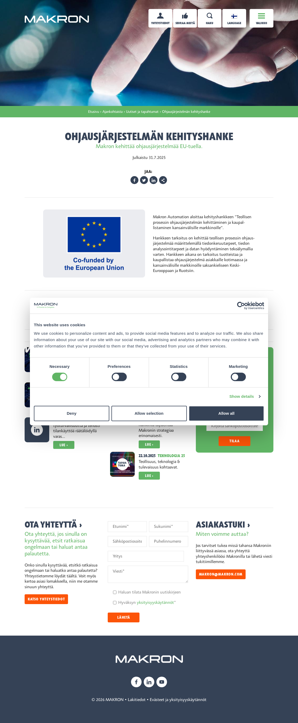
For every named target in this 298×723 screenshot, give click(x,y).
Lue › (64, 445)
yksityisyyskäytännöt (155, 602)
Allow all (226, 413)
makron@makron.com (221, 574)
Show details (241, 396)
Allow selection (148, 413)
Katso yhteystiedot (46, 599)
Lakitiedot (137, 699)
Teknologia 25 (171, 455)
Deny (71, 413)
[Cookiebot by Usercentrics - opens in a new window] (241, 306)
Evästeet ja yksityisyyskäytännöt (178, 699)
